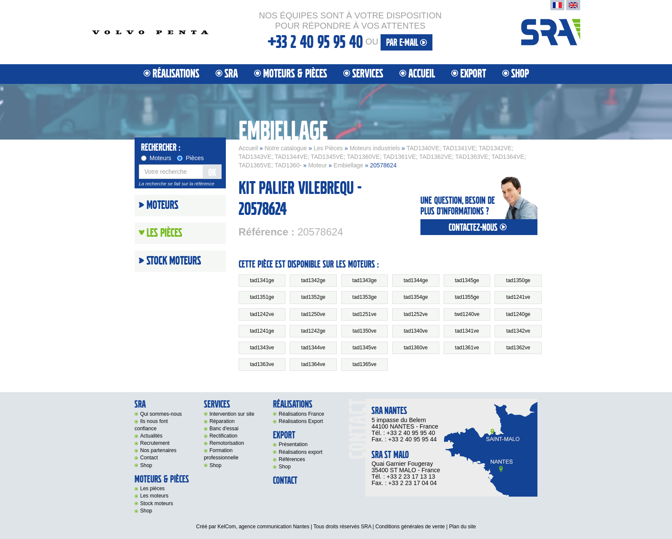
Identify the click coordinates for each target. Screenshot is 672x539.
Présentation (293, 444)
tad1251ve (364, 314)
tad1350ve (364, 331)
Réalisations (176, 74)
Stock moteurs (174, 261)
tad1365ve (364, 364)
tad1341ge (262, 280)
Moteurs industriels (375, 148)
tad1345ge (467, 280)
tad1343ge (364, 280)
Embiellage (348, 165)
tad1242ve (262, 314)
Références (292, 459)
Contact (149, 458)
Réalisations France (301, 414)
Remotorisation (227, 443)
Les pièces (152, 488)
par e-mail (406, 42)
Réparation (222, 421)
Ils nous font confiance (151, 425)
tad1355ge (467, 297)
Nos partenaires (158, 450)
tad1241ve (518, 297)
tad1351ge (262, 297)
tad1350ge (518, 280)
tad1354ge (416, 297)
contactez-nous (479, 227)
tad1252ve (416, 314)
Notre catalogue (285, 148)
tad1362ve (518, 348)
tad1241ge (262, 331)
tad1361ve (467, 348)
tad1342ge (313, 280)
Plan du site (462, 527)
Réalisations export (300, 452)
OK (212, 173)
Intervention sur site (232, 414)
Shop (520, 74)
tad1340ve (416, 331)
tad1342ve (518, 331)
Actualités (151, 436)
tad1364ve (313, 364)
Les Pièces (328, 148)
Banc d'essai (224, 429)
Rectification (223, 436)
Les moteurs (154, 496)
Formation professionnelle (221, 454)
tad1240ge (518, 314)
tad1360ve (416, 348)
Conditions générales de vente (410, 527)
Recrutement (155, 443)
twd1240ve (467, 314)
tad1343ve (262, 348)
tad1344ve (313, 348)
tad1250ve (313, 314)
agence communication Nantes (274, 527)
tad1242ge (313, 331)
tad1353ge (364, 297)
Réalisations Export (301, 421)
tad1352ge (313, 297)
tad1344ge (416, 280)
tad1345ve (364, 348)
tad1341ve (467, 331)
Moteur (317, 165)
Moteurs (156, 158)
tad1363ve (262, 364)
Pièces (190, 158)
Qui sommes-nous (161, 414)
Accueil (421, 74)
